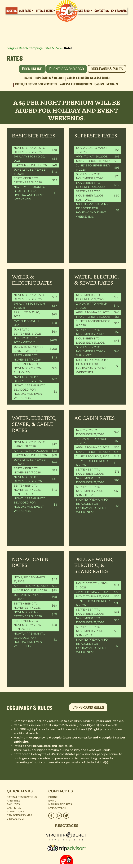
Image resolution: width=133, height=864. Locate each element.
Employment (57, 807)
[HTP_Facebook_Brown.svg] (51, 816)
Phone (52, 797)
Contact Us (102, 11)
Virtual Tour (16, 818)
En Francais (119, 11)
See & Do (84, 11)
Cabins (99, 84)
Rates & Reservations (22, 797)
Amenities (13, 800)
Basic (28, 78)
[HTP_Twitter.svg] (66, 816)
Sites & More (44, 11)
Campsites (14, 807)
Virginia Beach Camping (24, 48)
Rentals (112, 84)
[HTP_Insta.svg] (59, 816)
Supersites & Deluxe (49, 78)
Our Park (25, 11)
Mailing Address (60, 804)
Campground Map (19, 815)
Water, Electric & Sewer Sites (36, 84)
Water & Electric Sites (76, 84)
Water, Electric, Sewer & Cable (88, 78)
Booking (11, 11)
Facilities (13, 804)
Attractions (15, 811)
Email (52, 800)
